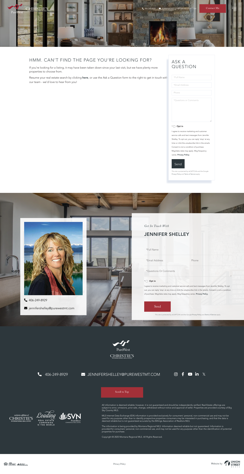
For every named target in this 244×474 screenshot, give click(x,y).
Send (178, 164)
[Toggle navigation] (234, 8)
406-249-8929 (149, 8)
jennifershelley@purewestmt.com (177, 8)
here (85, 77)
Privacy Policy (183, 155)
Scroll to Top (122, 392)
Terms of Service (190, 174)
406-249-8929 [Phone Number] (53, 374)
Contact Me (212, 9)
